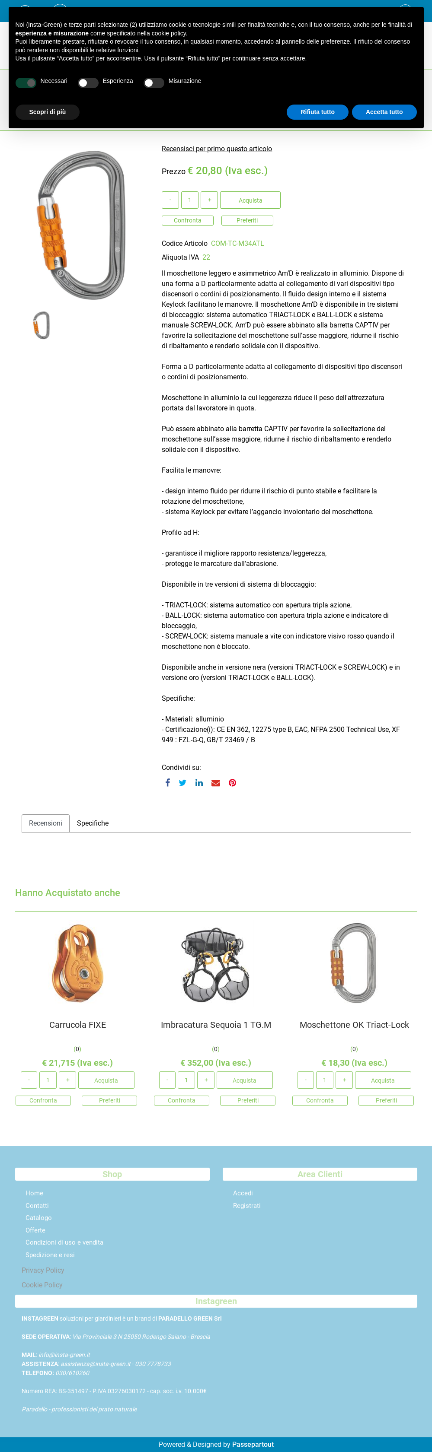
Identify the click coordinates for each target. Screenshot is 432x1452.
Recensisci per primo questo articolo (217, 149)
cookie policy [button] (169, 33)
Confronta (188, 220)
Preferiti (247, 220)
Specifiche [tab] (93, 823)
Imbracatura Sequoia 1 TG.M (216, 1029)
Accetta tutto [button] (384, 111)
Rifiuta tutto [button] (318, 111)
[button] (82, 225)
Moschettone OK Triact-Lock (354, 1029)
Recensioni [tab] (45, 823)
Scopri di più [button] (47, 111)
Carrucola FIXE (77, 1029)
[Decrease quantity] (170, 200)
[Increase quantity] (209, 200)
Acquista (250, 200)
